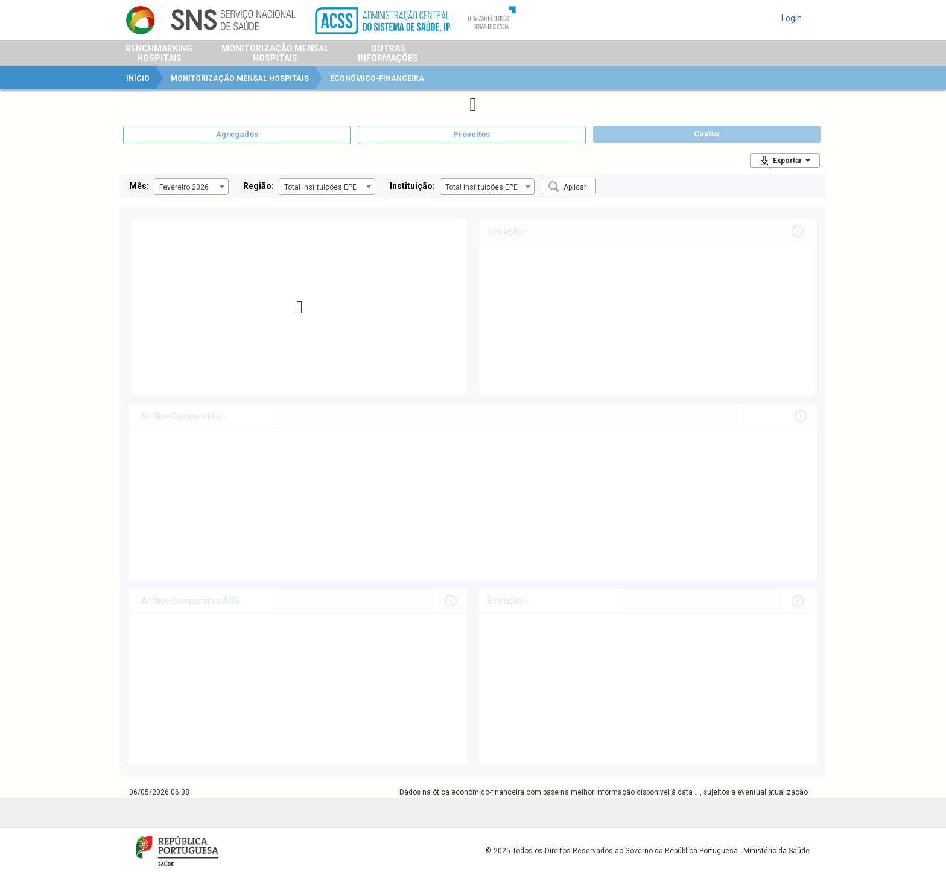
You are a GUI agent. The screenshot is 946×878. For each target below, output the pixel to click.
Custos (707, 133)
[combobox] (191, 186)
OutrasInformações (388, 53)
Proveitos (471, 134)
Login (791, 18)
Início (138, 78)
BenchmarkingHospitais (158, 53)
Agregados (237, 134)
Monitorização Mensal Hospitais (240, 78)
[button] (569, 186)
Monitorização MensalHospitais (275, 53)
